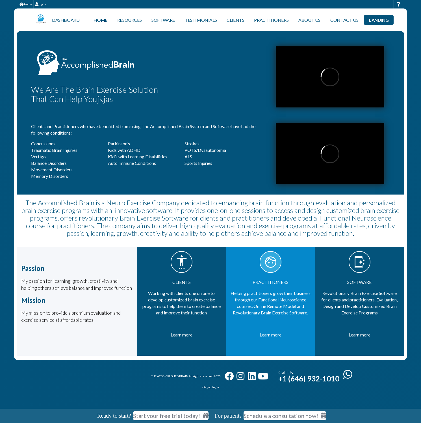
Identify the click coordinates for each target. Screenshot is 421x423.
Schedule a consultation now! (285, 415)
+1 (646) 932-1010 (308, 378)
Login (215, 387)
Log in (40, 4)
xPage (206, 387)
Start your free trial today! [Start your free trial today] (171, 415)
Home (25, 4)
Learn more (181, 334)
